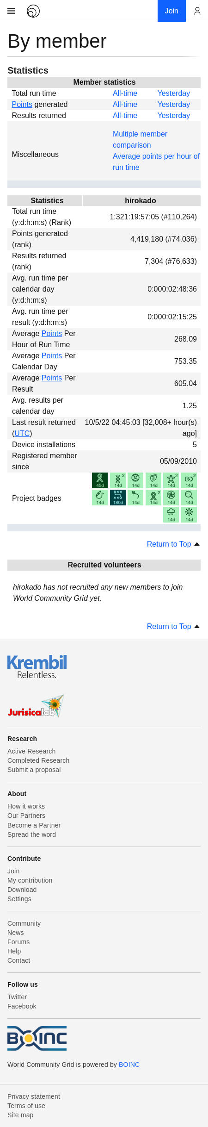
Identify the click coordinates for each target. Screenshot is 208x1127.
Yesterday (174, 93)
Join (13, 871)
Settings (19, 899)
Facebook (22, 1006)
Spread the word (31, 834)
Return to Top (174, 544)
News (15, 932)
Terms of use (26, 1105)
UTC (22, 433)
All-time (125, 93)
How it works (26, 806)
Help (14, 951)
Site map (20, 1115)
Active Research (31, 751)
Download (22, 889)
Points (22, 104)
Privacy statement (33, 1096)
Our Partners (26, 815)
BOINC (129, 1064)
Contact (18, 960)
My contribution (29, 880)
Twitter (17, 997)
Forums (18, 942)
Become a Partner (34, 825)
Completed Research (38, 760)
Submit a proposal (34, 769)
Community (24, 923)
